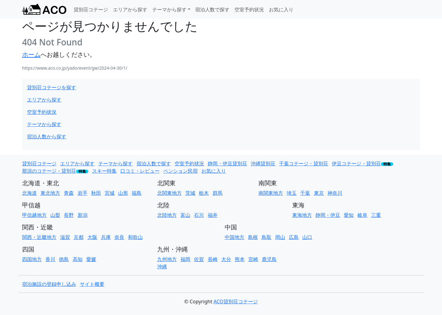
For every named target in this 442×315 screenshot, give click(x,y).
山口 (307, 237)
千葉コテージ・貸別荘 (303, 163)
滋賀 (65, 237)
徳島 (64, 259)
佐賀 (199, 259)
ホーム (31, 54)
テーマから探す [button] (169, 9)
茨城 (190, 193)
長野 (69, 215)
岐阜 (362, 215)
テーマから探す (44, 124)
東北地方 (50, 193)
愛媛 (91, 259)
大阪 (92, 237)
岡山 (280, 237)
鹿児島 (269, 259)
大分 (226, 259)
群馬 (218, 193)
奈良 (119, 237)
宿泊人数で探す (212, 9)
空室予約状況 (249, 9)
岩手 (82, 193)
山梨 (55, 215)
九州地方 (167, 259)
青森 (69, 193)
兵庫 (106, 237)
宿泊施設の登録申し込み (49, 284)
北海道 (29, 193)
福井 (213, 215)
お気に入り (281, 9)
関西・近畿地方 (39, 237)
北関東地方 (169, 193)
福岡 (185, 259)
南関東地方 (270, 193)
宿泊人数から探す (46, 136)
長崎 (213, 259)
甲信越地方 (34, 215)
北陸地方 (167, 215)
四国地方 (32, 259)
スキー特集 (104, 170)
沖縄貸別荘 (263, 163)
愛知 (349, 215)
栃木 (204, 193)
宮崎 (253, 259)
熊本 (240, 259)
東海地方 (302, 215)
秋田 (96, 193)
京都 (78, 237)
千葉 (305, 193)
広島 (294, 237)
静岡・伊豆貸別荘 (227, 163)
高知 (78, 259)
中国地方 (234, 237)
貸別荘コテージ (91, 9)
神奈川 (335, 193)
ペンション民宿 (180, 170)
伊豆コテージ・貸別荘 (356, 163)
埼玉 (292, 193)
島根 (253, 237)
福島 (137, 193)
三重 (376, 215)
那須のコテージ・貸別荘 (49, 170)
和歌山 (135, 237)
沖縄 (162, 266)
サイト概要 (92, 284)
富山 (185, 215)
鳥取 (266, 237)
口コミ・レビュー (140, 170)
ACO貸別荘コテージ (236, 301)
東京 (319, 193)
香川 (50, 259)
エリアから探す (130, 9)
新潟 (82, 215)
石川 (199, 215)
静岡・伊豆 (328, 215)
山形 (123, 193)
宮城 (109, 193)
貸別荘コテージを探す (51, 87)
